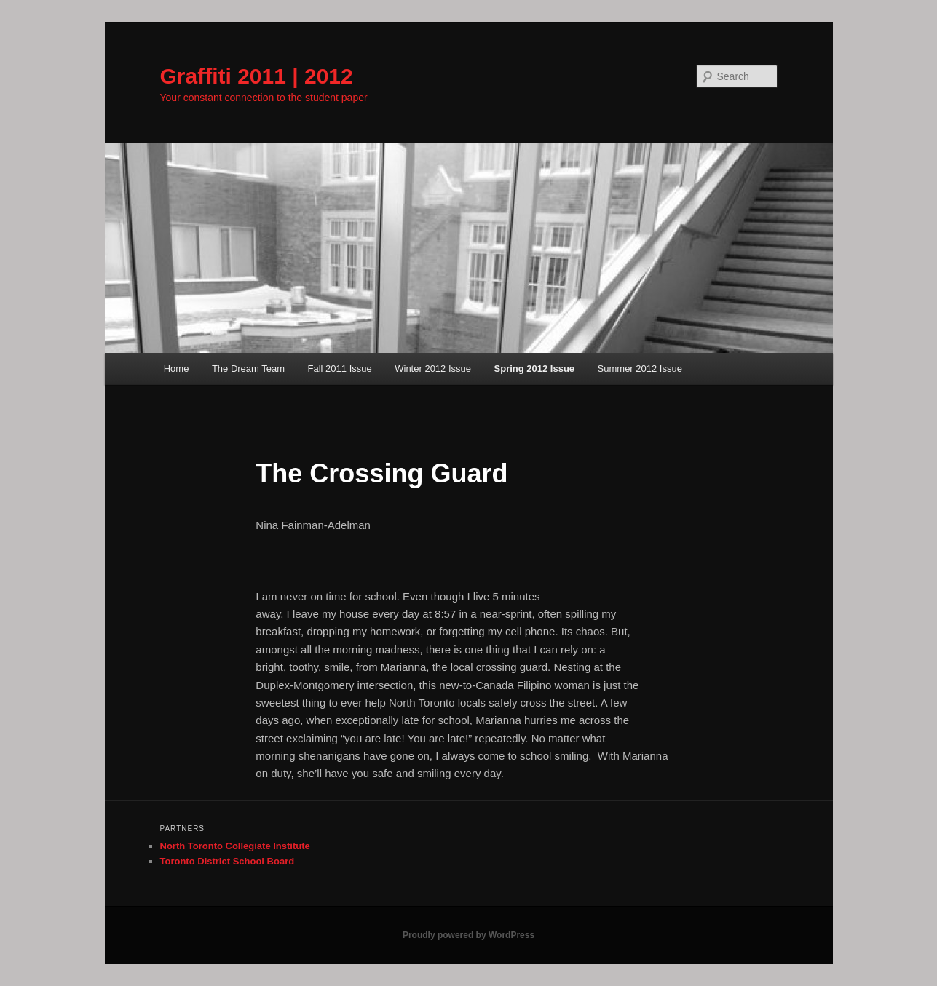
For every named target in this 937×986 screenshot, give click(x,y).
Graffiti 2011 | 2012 (256, 76)
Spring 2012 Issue (534, 368)
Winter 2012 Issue (433, 368)
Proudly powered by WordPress (468, 935)
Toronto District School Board (227, 861)
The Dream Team (248, 368)
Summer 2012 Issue (640, 368)
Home (176, 368)
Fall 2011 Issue (340, 368)
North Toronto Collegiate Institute (235, 845)
